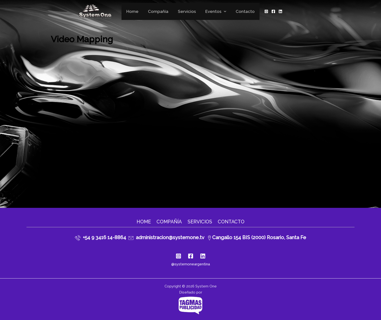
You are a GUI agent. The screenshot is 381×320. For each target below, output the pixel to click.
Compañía (159, 11)
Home (135, 11)
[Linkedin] (277, 11)
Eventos (214, 11)
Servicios (187, 11)
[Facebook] (270, 11)
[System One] (98, 11)
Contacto (242, 11)
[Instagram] (263, 11)
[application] (222, 11)
